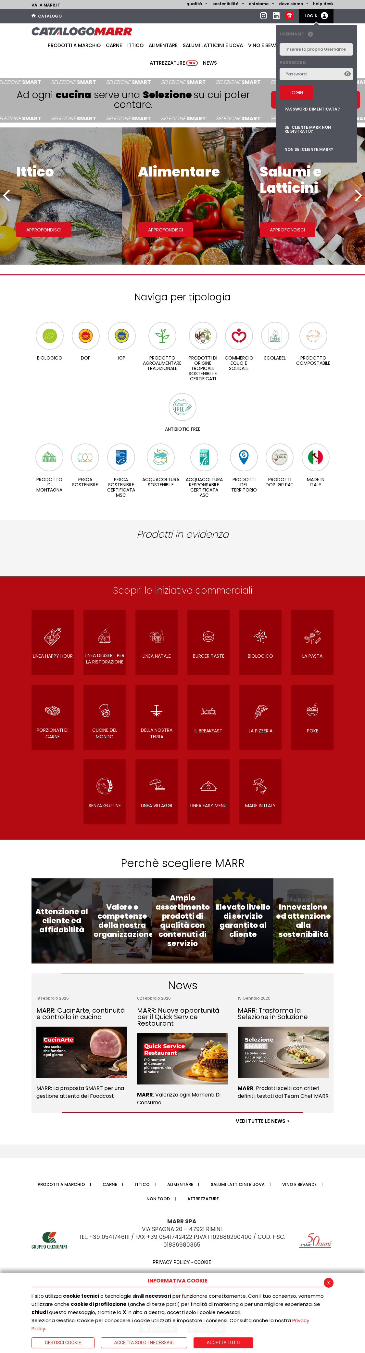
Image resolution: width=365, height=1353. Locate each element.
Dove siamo (291, 4)
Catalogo (46, 16)
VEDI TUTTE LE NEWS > (263, 1121)
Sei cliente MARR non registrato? (307, 129)
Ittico (135, 45)
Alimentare (163, 45)
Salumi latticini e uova (213, 45)
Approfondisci (43, 230)
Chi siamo (259, 4)
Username (298, 34)
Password (293, 62)
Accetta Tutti (223, 1342)
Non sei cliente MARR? (308, 149)
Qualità (194, 4)
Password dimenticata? (312, 109)
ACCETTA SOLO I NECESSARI (144, 1342)
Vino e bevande (267, 45)
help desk (323, 4)
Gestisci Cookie (63, 1342)
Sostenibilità (225, 4)
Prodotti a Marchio (74, 45)
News (210, 62)
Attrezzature (174, 62)
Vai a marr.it (45, 5)
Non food (158, 1199)
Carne (114, 45)
